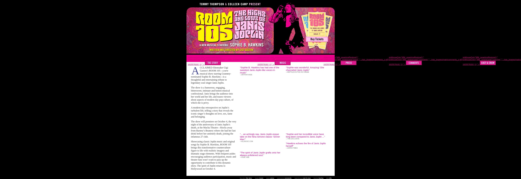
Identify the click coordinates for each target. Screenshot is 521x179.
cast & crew (298, 178)
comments (280, 178)
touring (316, 178)
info (327, 178)
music (257, 178)
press (268, 178)
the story (243, 178)
